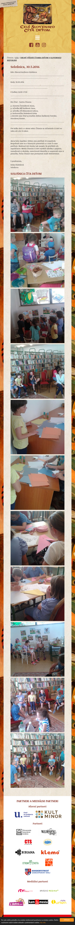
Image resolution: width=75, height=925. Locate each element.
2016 (17, 57)
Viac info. (43, 923)
